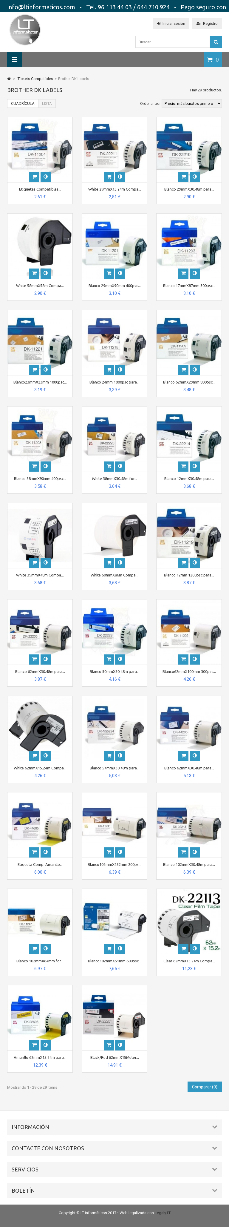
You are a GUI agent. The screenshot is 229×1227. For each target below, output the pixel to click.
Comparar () (204, 1087)
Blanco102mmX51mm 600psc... (114, 961)
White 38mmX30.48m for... (114, 478)
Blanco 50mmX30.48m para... (115, 671)
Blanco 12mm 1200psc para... (189, 575)
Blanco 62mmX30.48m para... (40, 671)
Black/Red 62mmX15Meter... (114, 1057)
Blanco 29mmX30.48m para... (189, 189)
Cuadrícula (23, 103)
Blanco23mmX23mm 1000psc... (40, 382)
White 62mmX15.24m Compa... (40, 768)
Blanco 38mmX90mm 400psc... (40, 478)
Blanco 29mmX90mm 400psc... (115, 285)
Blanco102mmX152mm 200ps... (114, 864)
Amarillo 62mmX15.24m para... (40, 1057)
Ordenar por (150, 103)
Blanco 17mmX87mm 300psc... (189, 285)
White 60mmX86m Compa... (114, 575)
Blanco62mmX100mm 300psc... (189, 671)
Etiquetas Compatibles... (40, 189)
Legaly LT (163, 1213)
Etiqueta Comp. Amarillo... (40, 864)
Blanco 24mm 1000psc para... (114, 382)
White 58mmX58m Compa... (40, 285)
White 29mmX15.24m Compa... (114, 189)
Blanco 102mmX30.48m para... (189, 864)
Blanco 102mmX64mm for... (40, 961)
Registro (207, 23)
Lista (47, 103)
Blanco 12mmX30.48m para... (189, 478)
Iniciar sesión (171, 23)
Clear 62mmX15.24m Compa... (189, 961)
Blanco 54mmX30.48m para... (115, 768)
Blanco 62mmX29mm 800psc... (189, 382)
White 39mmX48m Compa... (40, 575)
